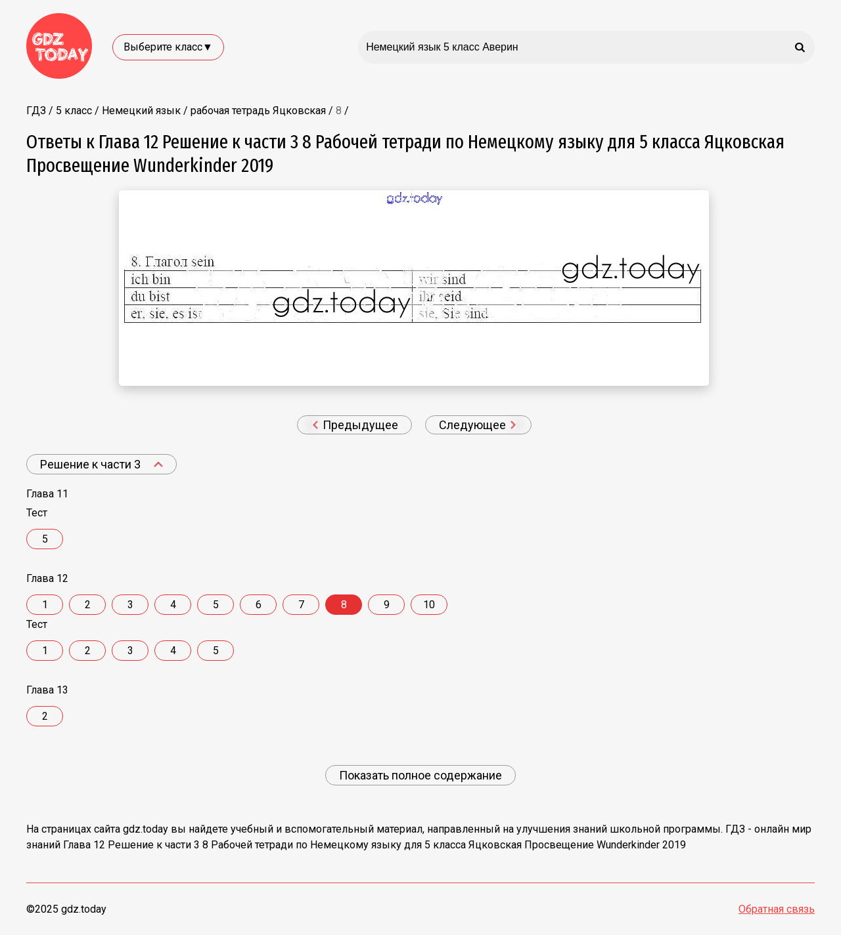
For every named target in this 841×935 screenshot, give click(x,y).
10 (429, 604)
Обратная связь (777, 909)
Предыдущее (355, 425)
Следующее (477, 425)
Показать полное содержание (420, 775)
